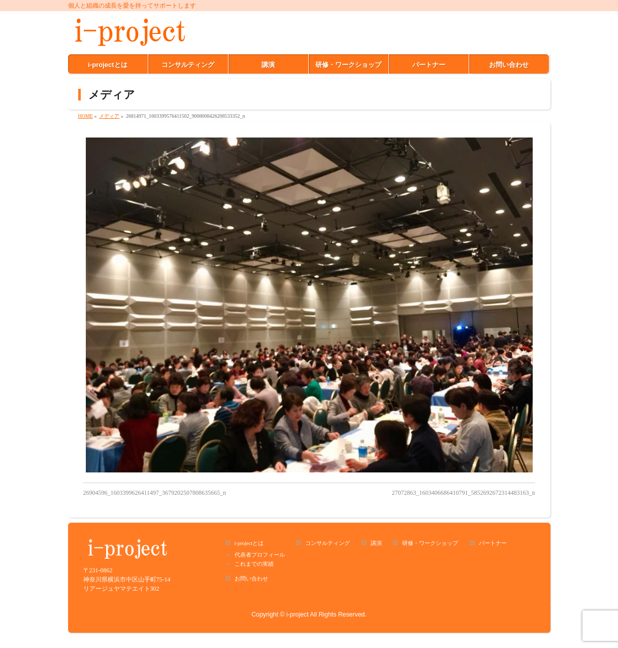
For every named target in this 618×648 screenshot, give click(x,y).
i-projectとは (249, 543)
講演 (376, 543)
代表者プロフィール (260, 555)
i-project (297, 614)
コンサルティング (327, 543)
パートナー (493, 543)
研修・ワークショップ (430, 543)
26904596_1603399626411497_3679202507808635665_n (154, 492)
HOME (85, 116)
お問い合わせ (251, 579)
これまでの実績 (254, 564)
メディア (109, 116)
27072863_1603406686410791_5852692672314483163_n (463, 492)
